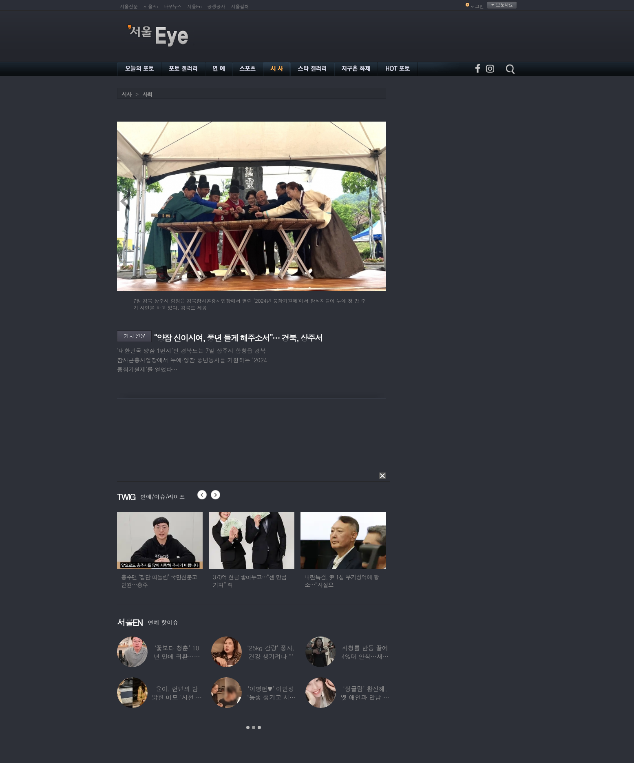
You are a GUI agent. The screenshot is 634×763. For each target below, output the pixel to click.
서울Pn (151, 6)
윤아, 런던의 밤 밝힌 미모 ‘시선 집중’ (177, 697)
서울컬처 (240, 6)
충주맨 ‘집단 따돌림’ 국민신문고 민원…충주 (170, 581)
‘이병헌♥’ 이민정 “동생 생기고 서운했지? (270, 697)
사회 (147, 94)
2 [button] (253, 727)
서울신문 (129, 6)
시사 (126, 94)
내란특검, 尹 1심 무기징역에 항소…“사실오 (352, 581)
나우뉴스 (172, 6)
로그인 (477, 6)
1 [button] (248, 727)
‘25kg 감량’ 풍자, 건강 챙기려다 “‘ (271, 652)
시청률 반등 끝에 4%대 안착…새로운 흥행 (365, 656)
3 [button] (259, 727)
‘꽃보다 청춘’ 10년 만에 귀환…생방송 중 (177, 656)
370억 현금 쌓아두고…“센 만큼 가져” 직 (260, 581)
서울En (194, 6)
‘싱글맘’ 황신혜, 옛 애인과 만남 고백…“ (365, 697)
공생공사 (216, 6)
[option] (170, 554)
